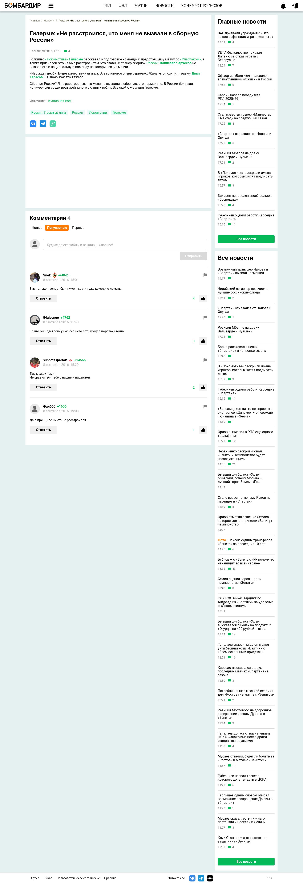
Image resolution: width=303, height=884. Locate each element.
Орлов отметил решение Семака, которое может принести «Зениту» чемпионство (245, 520)
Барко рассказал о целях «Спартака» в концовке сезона (242, 348)
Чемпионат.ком (59, 101)
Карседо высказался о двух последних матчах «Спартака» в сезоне (243, 671)
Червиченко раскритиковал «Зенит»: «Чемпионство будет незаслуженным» (241, 455)
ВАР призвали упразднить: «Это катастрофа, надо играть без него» (245, 35)
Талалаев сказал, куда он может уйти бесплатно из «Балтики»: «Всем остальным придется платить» (243, 648)
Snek (47, 275)
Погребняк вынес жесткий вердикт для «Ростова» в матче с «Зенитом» (246, 692)
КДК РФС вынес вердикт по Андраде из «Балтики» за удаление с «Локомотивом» (245, 602)
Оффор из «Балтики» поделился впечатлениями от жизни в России (245, 77)
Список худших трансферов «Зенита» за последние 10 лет (245, 542)
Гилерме (76, 59)
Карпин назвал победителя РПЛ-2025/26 (239, 97)
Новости (49, 20)
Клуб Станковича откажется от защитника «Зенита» (242, 839)
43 (234, 568)
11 (234, 224)
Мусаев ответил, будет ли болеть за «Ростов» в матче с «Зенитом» (246, 758)
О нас (48, 878)
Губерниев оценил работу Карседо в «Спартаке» (246, 217)
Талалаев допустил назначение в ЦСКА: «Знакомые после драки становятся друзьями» (244, 737)
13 (234, 657)
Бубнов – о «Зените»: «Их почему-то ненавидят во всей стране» (246, 561)
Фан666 (49, 406)
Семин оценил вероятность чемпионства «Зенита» (239, 580)
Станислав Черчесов (174, 63)
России (152, 63)
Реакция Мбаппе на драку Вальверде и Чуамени (238, 155)
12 (234, 441)
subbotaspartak (55, 360)
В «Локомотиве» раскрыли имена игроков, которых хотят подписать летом (245, 176)
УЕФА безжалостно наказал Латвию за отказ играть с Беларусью (240, 56)
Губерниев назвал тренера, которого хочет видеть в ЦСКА (242, 777)
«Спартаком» (190, 59)
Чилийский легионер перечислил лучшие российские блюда (243, 290)
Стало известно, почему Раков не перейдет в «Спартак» (244, 499)
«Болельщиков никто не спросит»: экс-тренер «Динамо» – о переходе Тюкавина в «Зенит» (245, 412)
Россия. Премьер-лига (48, 113)
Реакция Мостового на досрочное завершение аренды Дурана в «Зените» (244, 714)
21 (234, 464)
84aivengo (51, 318)
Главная (35, 20)
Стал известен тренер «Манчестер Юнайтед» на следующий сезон (244, 116)
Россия (77, 113)
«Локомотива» (56, 59)
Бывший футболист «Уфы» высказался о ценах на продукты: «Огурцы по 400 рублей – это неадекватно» (244, 625)
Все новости (246, 239)
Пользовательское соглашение (78, 878)
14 (234, 634)
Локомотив (98, 113)
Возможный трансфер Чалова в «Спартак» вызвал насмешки (243, 271)
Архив (35, 878)
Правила (110, 878)
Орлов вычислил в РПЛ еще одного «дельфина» (245, 433)
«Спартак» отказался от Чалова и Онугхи (244, 135)
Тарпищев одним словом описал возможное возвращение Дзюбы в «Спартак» (245, 799)
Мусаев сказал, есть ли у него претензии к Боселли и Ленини (242, 820)
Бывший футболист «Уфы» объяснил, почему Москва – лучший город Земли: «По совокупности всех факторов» (242, 478)
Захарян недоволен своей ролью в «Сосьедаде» (245, 197)
